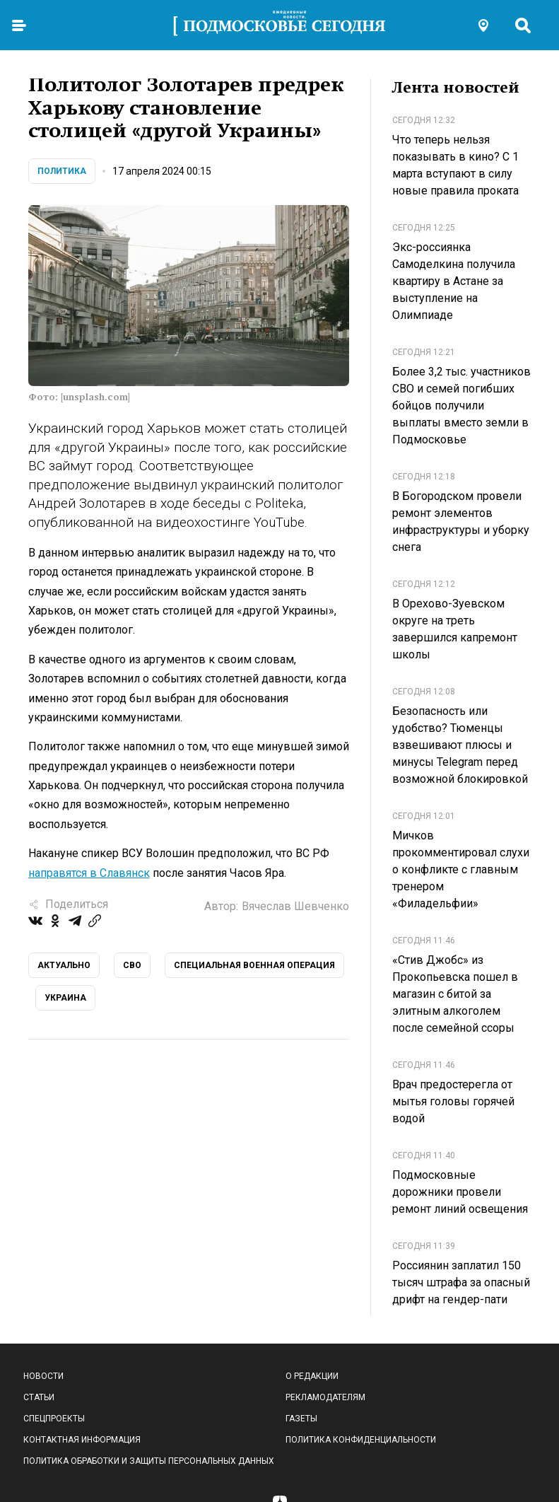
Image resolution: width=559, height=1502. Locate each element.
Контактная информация (82, 1440)
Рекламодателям (325, 1397)
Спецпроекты (54, 1419)
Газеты (301, 1419)
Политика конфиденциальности (361, 1440)
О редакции (312, 1376)
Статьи (38, 1397)
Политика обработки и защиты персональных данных (148, 1461)
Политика (61, 171)
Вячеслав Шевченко (295, 906)
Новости (43, 1376)
